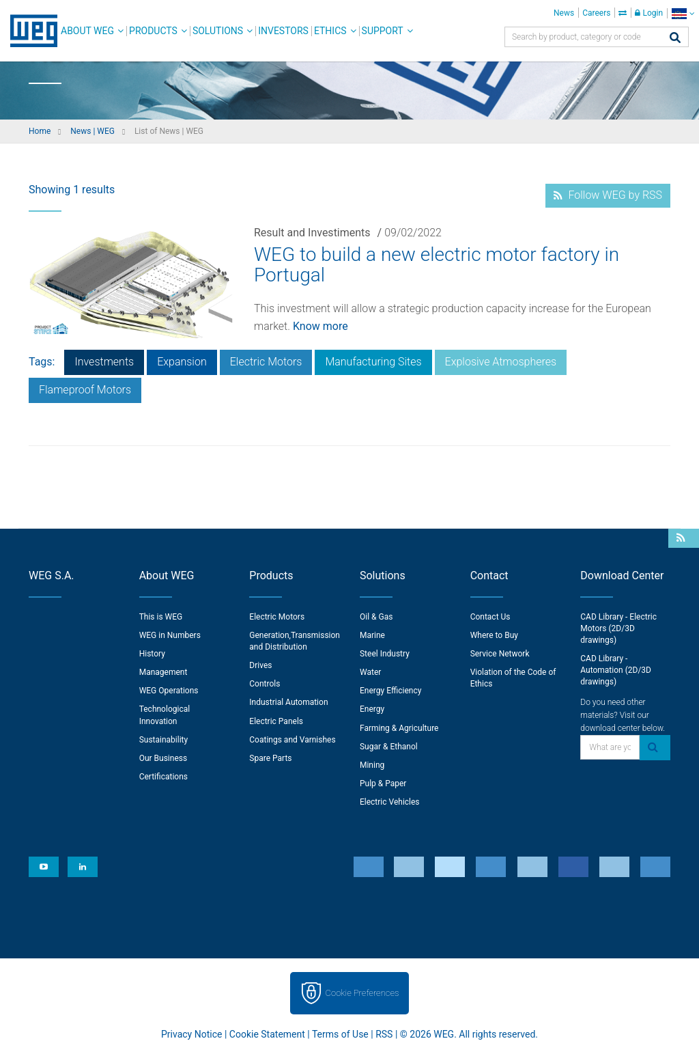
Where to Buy (494, 635)
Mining (372, 765)
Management (163, 672)
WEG (29, 30)
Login (649, 13)
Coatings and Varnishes (292, 740)
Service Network (500, 653)
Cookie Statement (267, 1034)
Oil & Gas (376, 617)
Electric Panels (276, 721)
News (564, 13)
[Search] (675, 39)
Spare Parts (270, 758)
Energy (372, 709)
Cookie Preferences (362, 993)
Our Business (163, 758)
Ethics (330, 30)
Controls (264, 684)
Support (382, 30)
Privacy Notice (191, 1034)
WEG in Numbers (170, 635)
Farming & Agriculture (399, 728)
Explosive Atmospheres (501, 361)
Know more (320, 326)
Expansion (182, 361)
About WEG (87, 30)
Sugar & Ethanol (389, 746)
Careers (596, 13)
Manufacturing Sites (373, 361)
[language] (683, 13)
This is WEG (161, 617)
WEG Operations (169, 690)
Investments (104, 361)
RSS (384, 1034)
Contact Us (490, 617)
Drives (260, 665)
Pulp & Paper (383, 783)
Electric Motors (266, 361)
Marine (372, 635)
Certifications (163, 776)
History (152, 653)
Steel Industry (385, 653)
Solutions (217, 30)
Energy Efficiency (390, 690)
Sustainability (163, 740)
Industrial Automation (288, 702)
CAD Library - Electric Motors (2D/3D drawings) (618, 628)
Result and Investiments (312, 232)
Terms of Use (340, 1034)
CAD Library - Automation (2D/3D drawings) (615, 670)
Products (153, 30)
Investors (283, 30)
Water (370, 672)
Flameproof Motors (85, 389)
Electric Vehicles (390, 802)
